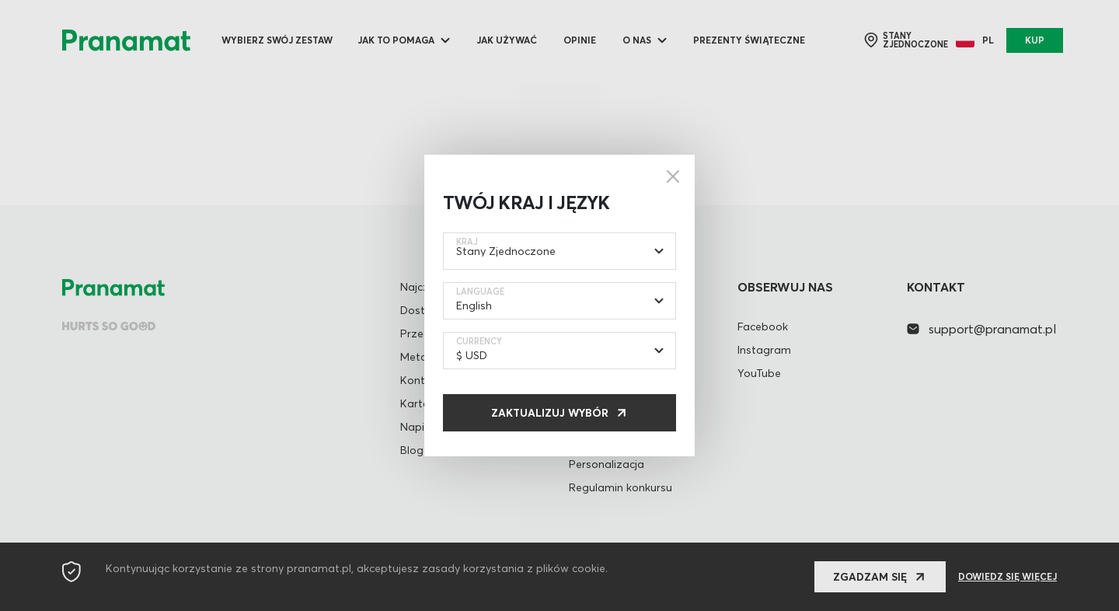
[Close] (673, 176)
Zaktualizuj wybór (549, 413)
